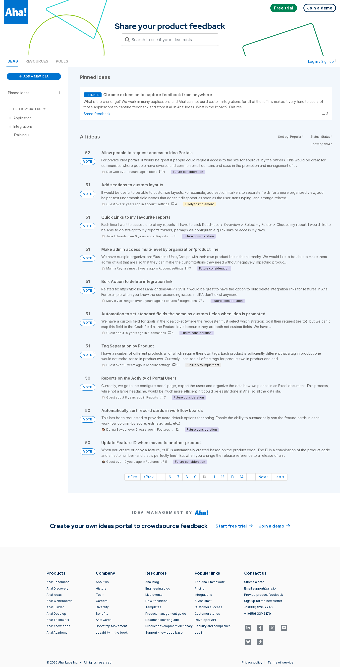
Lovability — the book (112, 632)
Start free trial (234, 525)
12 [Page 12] (222, 477)
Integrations (188, 301)
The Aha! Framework (210, 582)
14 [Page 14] (241, 477)
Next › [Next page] (264, 477)
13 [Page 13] (232, 477)
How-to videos (156, 601)
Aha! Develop (56, 613)
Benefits (102, 613)
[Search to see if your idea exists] (172, 40)
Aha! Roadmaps (58, 582)
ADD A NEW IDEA (34, 76)
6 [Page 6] (170, 477)
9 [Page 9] (195, 477)
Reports (162, 236)
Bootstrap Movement (111, 626)
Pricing (200, 588)
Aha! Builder (55, 607)
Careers (102, 601)
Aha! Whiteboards (59, 601)
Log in (199, 632)
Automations (157, 333)
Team (100, 595)
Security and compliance (213, 626)
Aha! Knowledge (58, 626)
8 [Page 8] (187, 477)
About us (102, 582)
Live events (154, 595)
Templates (153, 607)
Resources (36, 61)
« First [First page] (132, 477)
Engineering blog (157, 588)
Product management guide (165, 613)
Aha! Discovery (57, 588)
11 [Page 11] (213, 477)
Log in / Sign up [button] (322, 61)
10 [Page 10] (204, 477)
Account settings (157, 204)
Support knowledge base (164, 632)
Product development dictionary (169, 626)
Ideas (12, 61)
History (101, 588)
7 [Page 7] (178, 477)
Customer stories (207, 613)
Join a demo (274, 525)
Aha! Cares (104, 620)
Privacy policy (252, 662)
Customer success (208, 607)
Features (170, 301)
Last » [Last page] (279, 477)
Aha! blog (152, 582)
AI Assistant (203, 601)
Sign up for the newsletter (263, 601)
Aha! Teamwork (58, 620)
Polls (62, 61)
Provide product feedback (263, 595)
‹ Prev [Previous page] (149, 477)
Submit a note (254, 582)
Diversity (102, 607)
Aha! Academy (57, 632)
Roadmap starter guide (162, 620)
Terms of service (280, 662)
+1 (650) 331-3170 (257, 613)
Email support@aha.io (260, 588)
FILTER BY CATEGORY (27, 109)
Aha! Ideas (54, 595)
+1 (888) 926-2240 (258, 607)
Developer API (205, 620)
